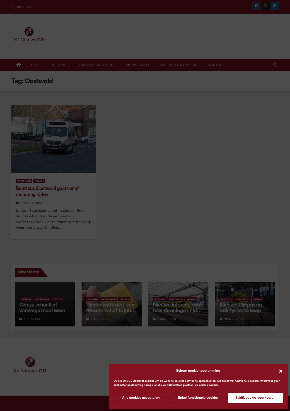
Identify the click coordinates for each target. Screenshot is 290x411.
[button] (280, 371)
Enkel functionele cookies (198, 397)
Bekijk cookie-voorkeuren (255, 397)
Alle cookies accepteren (141, 397)
